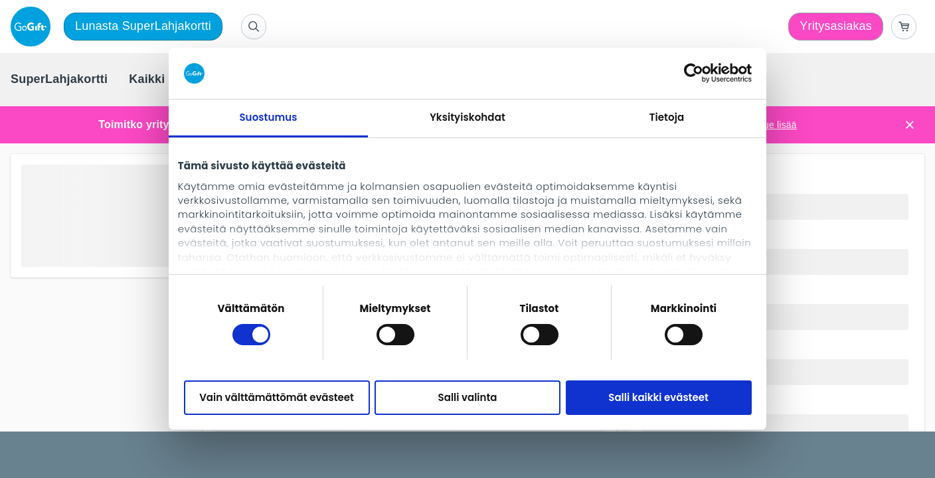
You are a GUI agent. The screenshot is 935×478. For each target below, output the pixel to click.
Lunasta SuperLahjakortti (143, 26)
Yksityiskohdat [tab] (467, 117)
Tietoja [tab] (667, 117)
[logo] (33, 26)
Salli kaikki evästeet (658, 397)
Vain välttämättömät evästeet (276, 397)
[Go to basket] (903, 26)
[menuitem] (59, 79)
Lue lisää (777, 125)
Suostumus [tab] (268, 117)
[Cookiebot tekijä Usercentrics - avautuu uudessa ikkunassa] (694, 73)
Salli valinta (467, 397)
